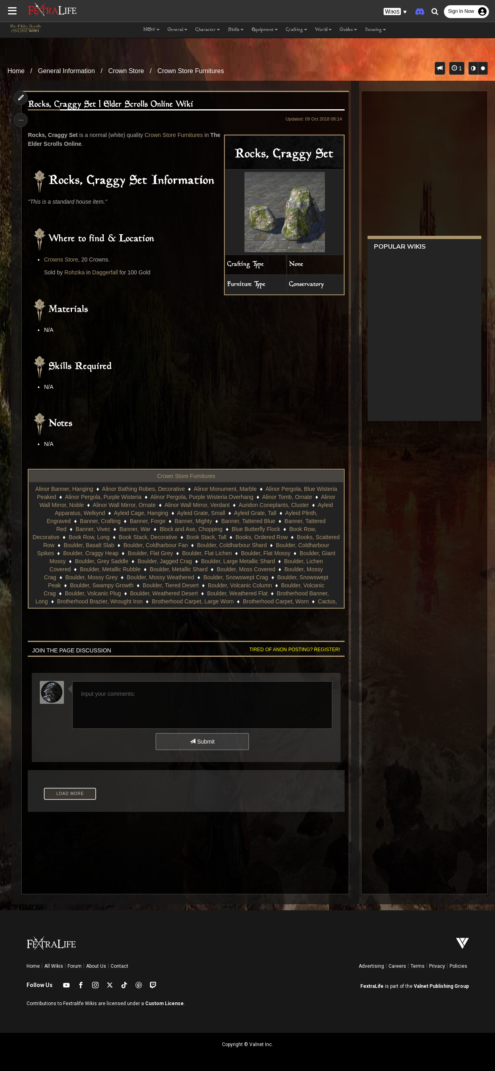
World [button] (323, 30)
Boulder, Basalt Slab (89, 545)
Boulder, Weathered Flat (237, 593)
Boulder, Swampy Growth (102, 585)
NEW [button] (151, 30)
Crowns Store (61, 259)
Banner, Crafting (100, 521)
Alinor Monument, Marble (225, 489)
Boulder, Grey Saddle (101, 561)
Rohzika (74, 272)
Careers (397, 966)
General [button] (177, 30)
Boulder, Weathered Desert (164, 593)
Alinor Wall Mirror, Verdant (197, 505)
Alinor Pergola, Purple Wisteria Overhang (201, 497)
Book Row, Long (89, 537)
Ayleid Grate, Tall (255, 513)
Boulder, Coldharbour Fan (155, 545)
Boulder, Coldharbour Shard (232, 545)
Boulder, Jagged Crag (165, 561)
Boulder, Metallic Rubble (110, 569)
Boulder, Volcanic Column (240, 585)
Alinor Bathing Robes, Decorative (143, 489)
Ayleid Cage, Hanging (141, 513)
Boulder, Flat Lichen (207, 553)
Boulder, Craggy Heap (91, 553)
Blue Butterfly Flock (256, 529)
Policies (458, 966)
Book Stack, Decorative (148, 537)
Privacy (437, 966)
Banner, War (134, 529)
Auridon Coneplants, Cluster (273, 505)
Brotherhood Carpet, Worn (276, 601)
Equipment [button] (265, 30)
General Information (66, 71)
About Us (96, 966)
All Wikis (53, 966)
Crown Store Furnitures (191, 71)
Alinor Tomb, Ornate (287, 497)
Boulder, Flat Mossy (265, 553)
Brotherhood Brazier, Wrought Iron (100, 601)
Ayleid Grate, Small (201, 513)
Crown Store (126, 71)
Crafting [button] (296, 30)
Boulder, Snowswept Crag (235, 577)
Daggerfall (105, 272)
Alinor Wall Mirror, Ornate (124, 505)
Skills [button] (236, 30)
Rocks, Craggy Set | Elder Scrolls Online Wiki (110, 104)
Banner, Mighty (193, 521)
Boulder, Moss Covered (246, 569)
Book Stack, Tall (206, 537)
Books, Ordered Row (262, 537)
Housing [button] (375, 30)
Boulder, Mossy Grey (92, 577)
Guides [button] (348, 30)
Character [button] (207, 30)
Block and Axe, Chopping (191, 529)
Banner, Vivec (93, 529)
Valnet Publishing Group (441, 986)
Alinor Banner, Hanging (64, 489)
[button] (395, 12)
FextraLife (372, 986)
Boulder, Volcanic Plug (93, 593)
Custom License (164, 1003)
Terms (418, 966)
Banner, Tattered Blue (248, 521)
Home (16, 71)
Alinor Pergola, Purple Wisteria (103, 497)
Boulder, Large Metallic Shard (238, 561)
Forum (75, 966)
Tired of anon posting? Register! (294, 649)
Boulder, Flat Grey (150, 553)
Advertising (371, 966)
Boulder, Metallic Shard (178, 569)
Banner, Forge (148, 521)
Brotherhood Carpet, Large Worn (193, 601)
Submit (202, 741)
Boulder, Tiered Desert (171, 585)
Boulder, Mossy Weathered (160, 577)
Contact (119, 966)
